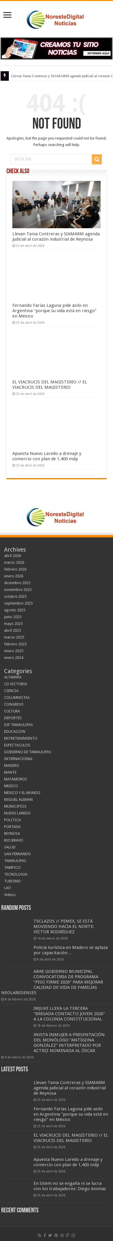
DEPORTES (13, 718)
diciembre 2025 (17, 583)
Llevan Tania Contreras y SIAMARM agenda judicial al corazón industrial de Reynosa (56, 236)
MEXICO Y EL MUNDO (22, 792)
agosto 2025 (14, 610)
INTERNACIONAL (18, 758)
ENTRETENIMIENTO (20, 738)
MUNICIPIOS (15, 806)
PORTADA (12, 826)
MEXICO (11, 786)
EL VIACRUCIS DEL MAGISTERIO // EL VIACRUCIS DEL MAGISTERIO (49, 384)
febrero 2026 (15, 569)
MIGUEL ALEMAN (18, 799)
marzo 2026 (14, 562)
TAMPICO (12, 867)
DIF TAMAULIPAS (18, 724)
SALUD (10, 847)
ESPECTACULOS (17, 745)
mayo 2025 (13, 623)
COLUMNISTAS (17, 697)
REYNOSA (12, 833)
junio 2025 (12, 617)
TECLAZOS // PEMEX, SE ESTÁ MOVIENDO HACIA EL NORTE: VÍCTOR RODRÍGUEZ (64, 926)
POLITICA (12, 820)
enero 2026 (13, 576)
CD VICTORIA (15, 684)
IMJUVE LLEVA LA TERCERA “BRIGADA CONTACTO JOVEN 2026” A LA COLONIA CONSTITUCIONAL (69, 1014)
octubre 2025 (15, 596)
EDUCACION (14, 731)
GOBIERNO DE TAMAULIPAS (27, 752)
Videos (10, 894)
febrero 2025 (15, 644)
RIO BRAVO (13, 840)
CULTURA (12, 711)
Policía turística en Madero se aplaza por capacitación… (71, 950)
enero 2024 (13, 657)
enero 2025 (13, 651)
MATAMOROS (15, 779)
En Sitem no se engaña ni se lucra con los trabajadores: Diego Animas (70, 1186)
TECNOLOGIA (15, 874)
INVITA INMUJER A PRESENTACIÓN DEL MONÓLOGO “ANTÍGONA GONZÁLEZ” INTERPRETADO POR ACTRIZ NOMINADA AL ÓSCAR (69, 1042)
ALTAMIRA (12, 677)
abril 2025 (12, 630)
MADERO (11, 765)
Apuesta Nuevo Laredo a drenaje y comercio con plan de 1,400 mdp (46, 456)
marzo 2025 (14, 637)
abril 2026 (12, 555)
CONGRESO (14, 704)
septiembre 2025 (18, 603)
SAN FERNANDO (17, 854)
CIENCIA (11, 690)
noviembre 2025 (17, 589)
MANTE (10, 772)
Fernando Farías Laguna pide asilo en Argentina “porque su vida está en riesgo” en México (54, 311)
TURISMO (12, 881)
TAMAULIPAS (15, 860)
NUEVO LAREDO (17, 813)
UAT (7, 888)
